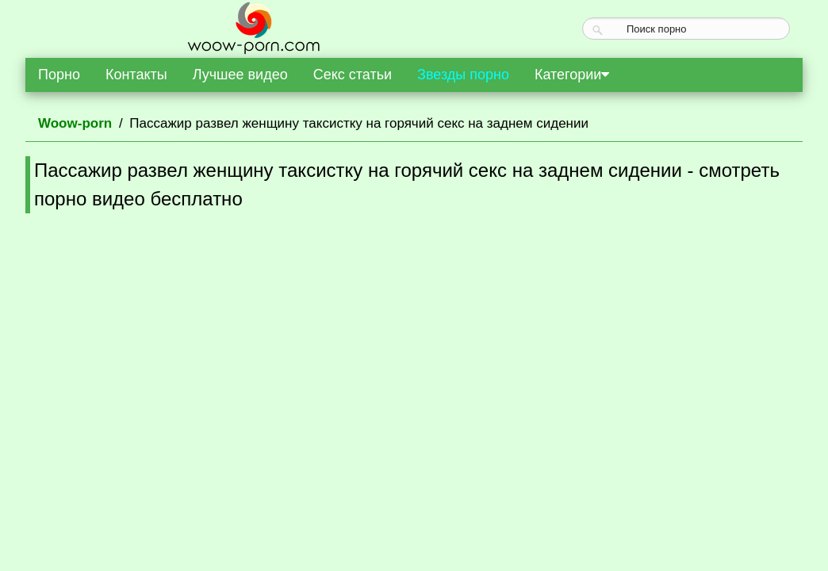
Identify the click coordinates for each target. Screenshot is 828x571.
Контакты (136, 74)
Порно (59, 74)
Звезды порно (463, 74)
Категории (572, 74)
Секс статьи (352, 74)
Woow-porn (75, 123)
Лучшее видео (240, 74)
